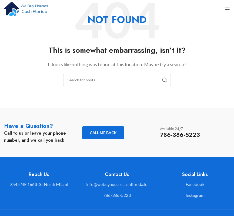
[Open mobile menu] (227, 9)
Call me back (103, 132)
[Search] (117, 80)
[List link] (117, 184)
